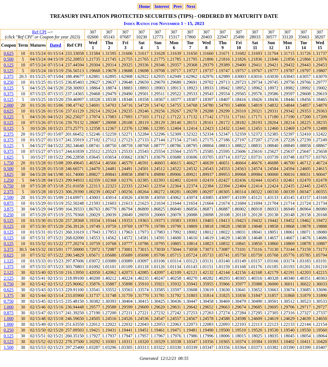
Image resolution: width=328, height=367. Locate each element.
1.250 (8, 180)
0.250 (8, 82)
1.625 (8, 157)
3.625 (8, 174)
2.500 (8, 197)
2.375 (8, 76)
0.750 (8, 186)
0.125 (8, 65)
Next (191, 6)
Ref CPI (39, 32)
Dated (55, 45)
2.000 (8, 105)
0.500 (8, 59)
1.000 (8, 307)
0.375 (8, 93)
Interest (161, 6)
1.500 (8, 347)
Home (144, 6)
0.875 (8, 203)
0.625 (8, 53)
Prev (177, 6)
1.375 (8, 266)
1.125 (8, 261)
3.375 (8, 249)
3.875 (8, 209)
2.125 (8, 272)
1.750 (8, 163)
